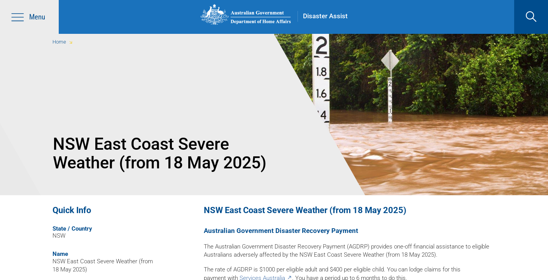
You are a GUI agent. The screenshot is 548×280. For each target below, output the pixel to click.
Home (59, 42)
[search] (531, 17)
